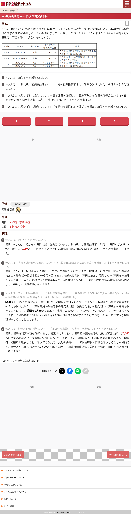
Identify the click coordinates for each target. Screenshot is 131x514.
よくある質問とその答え (15, 491)
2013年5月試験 (8, 10)
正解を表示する (20, 204)
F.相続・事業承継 (19, 222)
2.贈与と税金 (17, 226)
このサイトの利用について (16, 470)
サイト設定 (9, 506)
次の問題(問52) (116, 454)
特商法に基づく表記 (13, 484)
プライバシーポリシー (14, 477)
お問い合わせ (10, 498)
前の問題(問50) (14, 454)
